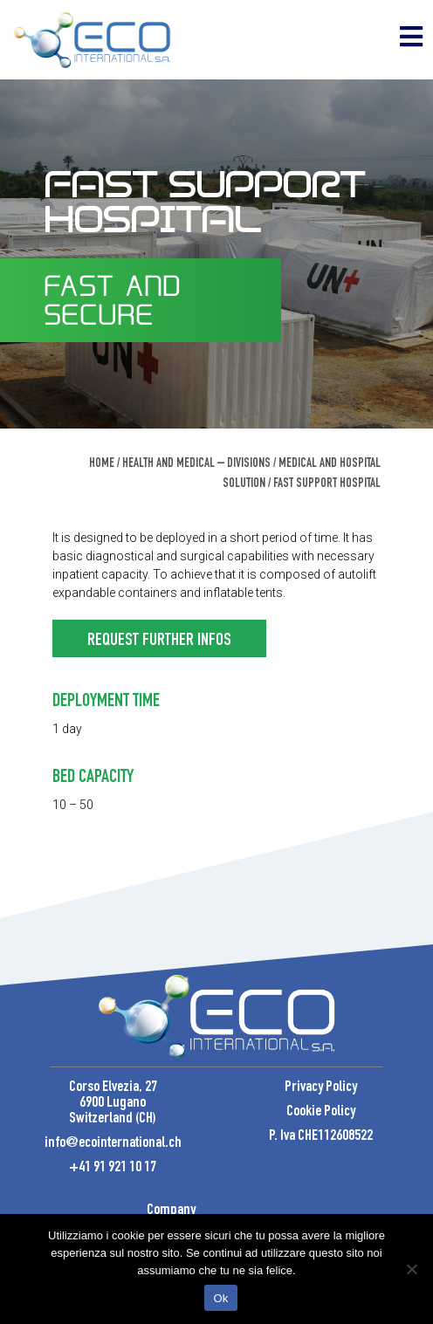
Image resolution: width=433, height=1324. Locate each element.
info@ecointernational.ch (113, 1143)
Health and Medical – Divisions (196, 463)
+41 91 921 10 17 (112, 1168)
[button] (159, 638)
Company (171, 1210)
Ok (220, 1298)
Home (101, 463)
